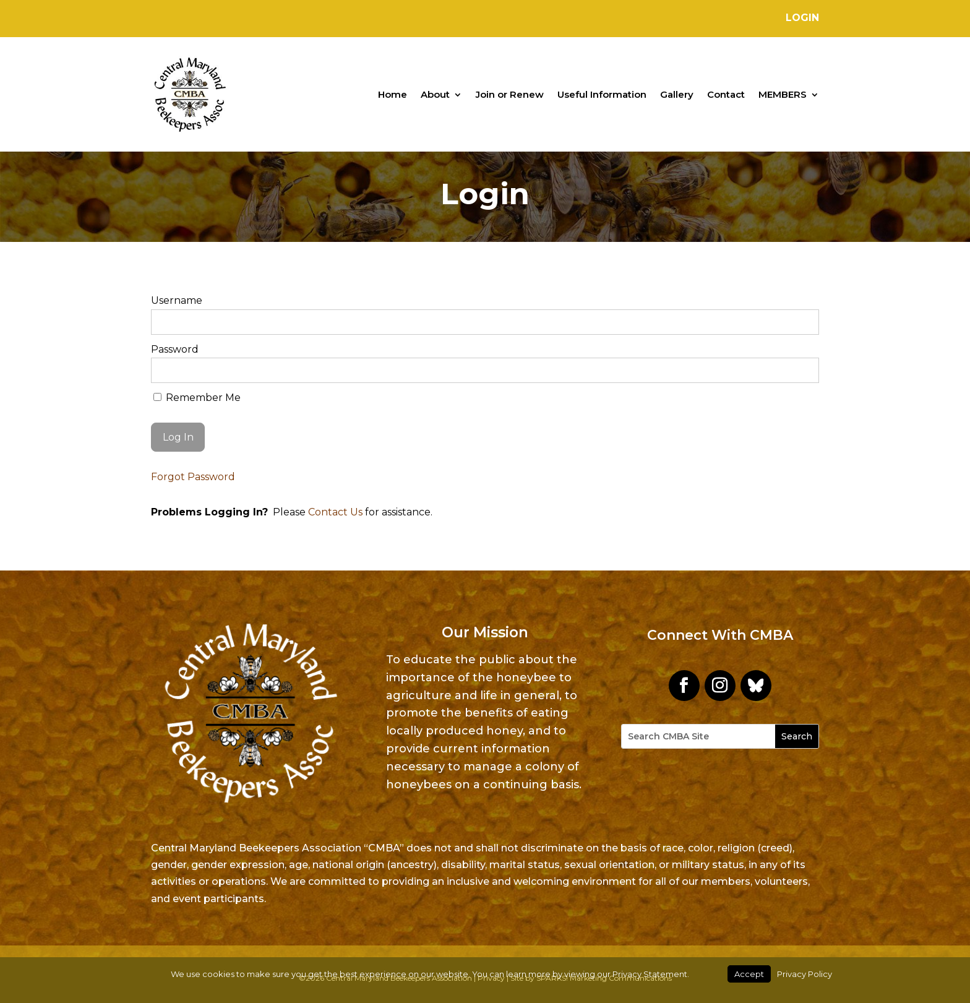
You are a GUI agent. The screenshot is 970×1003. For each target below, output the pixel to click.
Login (802, 18)
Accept (749, 974)
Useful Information (601, 94)
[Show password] (801, 370)
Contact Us (335, 512)
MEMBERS (782, 94)
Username (176, 300)
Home (392, 94)
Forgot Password (193, 477)
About (435, 94)
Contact (726, 94)
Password (175, 349)
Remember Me (197, 397)
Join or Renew (510, 94)
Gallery (676, 94)
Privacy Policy (804, 974)
